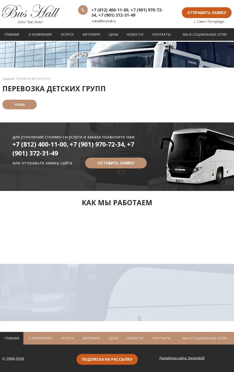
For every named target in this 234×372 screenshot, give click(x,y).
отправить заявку (206, 12)
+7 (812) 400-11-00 (109, 10)
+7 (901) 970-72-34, (98, 144)
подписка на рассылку (107, 359)
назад (20, 104)
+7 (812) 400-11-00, (40, 144)
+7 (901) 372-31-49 (116, 15)
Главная (8, 78)
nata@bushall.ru (104, 21)
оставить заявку (116, 163)
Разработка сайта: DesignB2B (182, 358)
